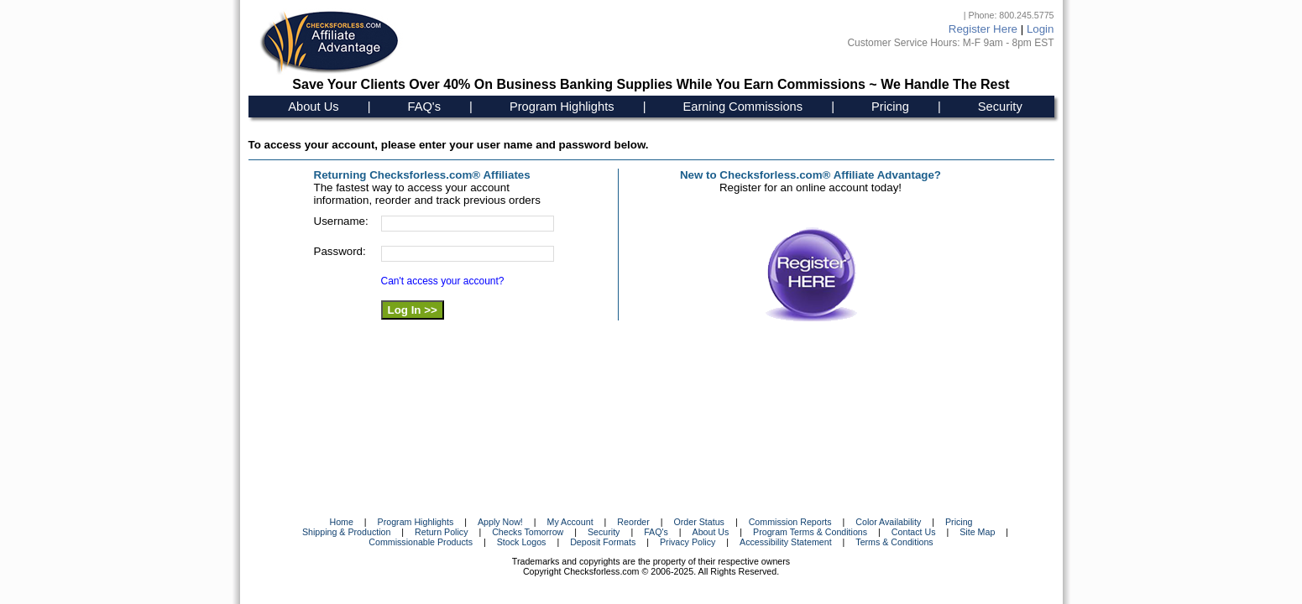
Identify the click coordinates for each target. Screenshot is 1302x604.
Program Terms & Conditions (810, 532)
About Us (313, 106)
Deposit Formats (602, 542)
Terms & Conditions (894, 542)
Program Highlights (562, 106)
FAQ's (424, 106)
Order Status (699, 522)
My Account (570, 522)
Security (1000, 106)
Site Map (977, 532)
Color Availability (888, 522)
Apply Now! (500, 522)
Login (1040, 29)
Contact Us (914, 532)
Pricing (890, 106)
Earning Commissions (743, 106)
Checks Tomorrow (527, 532)
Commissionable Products (421, 542)
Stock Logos (521, 542)
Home (341, 522)
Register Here (983, 29)
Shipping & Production (346, 532)
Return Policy (441, 532)
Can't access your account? (443, 281)
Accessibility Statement (786, 542)
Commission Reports (790, 522)
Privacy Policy (687, 542)
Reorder (633, 522)
